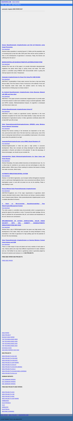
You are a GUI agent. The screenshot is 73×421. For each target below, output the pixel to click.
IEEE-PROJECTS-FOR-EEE (9, 358)
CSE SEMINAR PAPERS (9, 379)
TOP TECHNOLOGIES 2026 (9, 341)
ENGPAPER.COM (23, 415)
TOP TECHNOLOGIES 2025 (9, 343)
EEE (9, 4)
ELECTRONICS (6, 403)
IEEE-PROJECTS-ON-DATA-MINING (12, 367)
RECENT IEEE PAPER (8, 337)
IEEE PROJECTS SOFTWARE (10, 362)
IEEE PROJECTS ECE (8, 392)
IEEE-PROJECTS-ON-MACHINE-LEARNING (14, 371)
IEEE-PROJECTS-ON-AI (8, 369)
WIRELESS (5, 407)
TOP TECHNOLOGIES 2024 (9, 345)
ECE (6, 4)
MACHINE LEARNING (8, 411)
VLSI (3, 405)
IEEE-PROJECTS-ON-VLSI (9, 373)
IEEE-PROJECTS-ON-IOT (9, 364)
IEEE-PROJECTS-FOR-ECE (9, 360)
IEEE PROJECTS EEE (8, 396)
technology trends (7, 348)
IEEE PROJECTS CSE (8, 394)
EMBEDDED (5, 400)
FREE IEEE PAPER (7, 260)
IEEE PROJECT (16, 4)
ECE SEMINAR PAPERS (9, 381)
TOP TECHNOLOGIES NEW (10, 339)
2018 (17, 350)
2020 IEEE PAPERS (7, 350)
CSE (2, 4)
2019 (14, 350)
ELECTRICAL (5, 409)
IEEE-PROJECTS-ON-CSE (9, 356)
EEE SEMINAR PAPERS (8, 384)
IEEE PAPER (15, 2)
